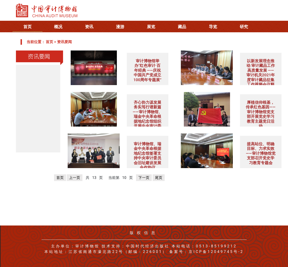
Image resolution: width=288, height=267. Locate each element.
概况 (58, 26)
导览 (213, 26)
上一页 (74, 177)
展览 (151, 26)
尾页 (158, 177)
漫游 (120, 26)
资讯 (89, 26)
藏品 (182, 26)
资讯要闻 (64, 42)
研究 (244, 26)
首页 (27, 26)
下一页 (143, 177)
